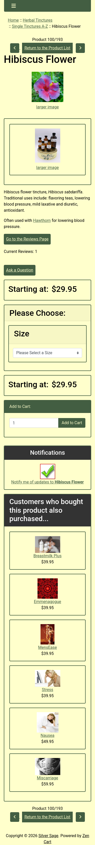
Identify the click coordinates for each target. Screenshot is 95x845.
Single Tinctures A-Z (30, 26)
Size (21, 333)
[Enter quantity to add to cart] (34, 423)
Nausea (47, 735)
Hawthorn (42, 220)
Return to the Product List (47, 48)
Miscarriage (47, 778)
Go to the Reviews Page (27, 239)
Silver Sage (48, 835)
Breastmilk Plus (47, 555)
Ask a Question (19, 270)
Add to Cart (72, 422)
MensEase (47, 647)
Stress (47, 689)
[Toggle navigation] (13, 6)
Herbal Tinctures (37, 20)
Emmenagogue (47, 601)
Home (13, 20)
